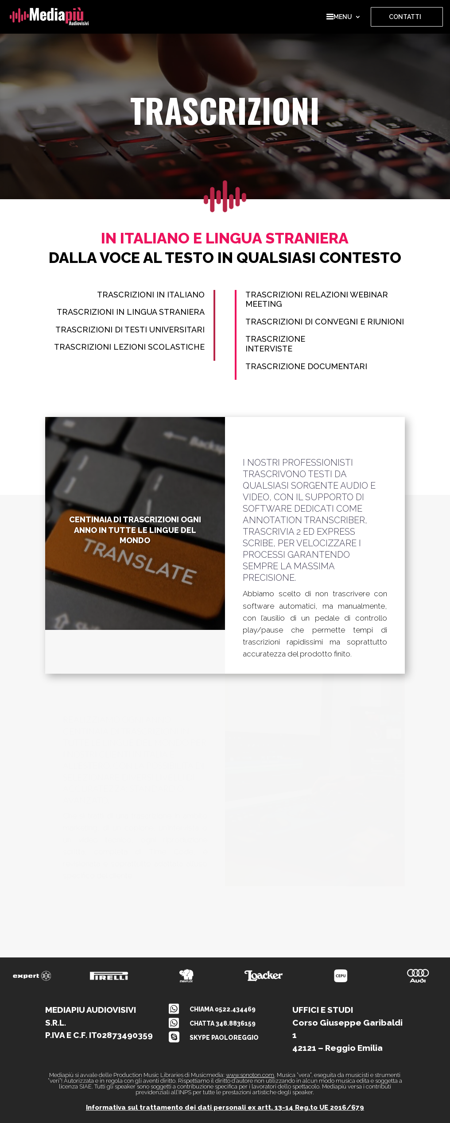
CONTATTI (405, 16)
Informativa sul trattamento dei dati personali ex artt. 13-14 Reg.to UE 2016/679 (225, 1107)
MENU (339, 16)
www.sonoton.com (250, 1075)
